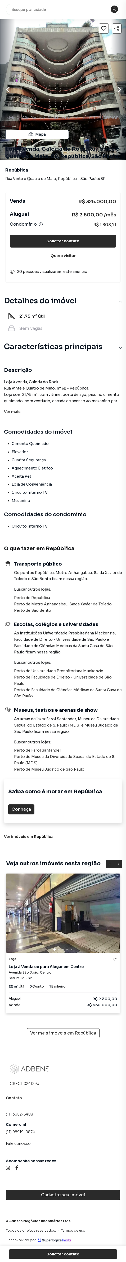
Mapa (37, 134)
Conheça (21, 809)
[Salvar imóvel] (104, 28)
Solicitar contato (63, 241)
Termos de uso (73, 1230)
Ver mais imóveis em (63, 1033)
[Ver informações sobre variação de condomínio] (41, 224)
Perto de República (32, 597)
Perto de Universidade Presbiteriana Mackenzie (58, 670)
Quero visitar (63, 255)
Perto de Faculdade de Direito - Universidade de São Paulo (63, 680)
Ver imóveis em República (28, 836)
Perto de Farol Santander (37, 750)
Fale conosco (18, 1143)
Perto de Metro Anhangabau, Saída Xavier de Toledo (63, 604)
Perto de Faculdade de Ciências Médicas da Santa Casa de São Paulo (68, 693)
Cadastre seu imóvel (63, 1195)
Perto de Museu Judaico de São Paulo (49, 769)
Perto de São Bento (32, 610)
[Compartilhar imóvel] (117, 28)
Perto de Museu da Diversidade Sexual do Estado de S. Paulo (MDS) (64, 759)
